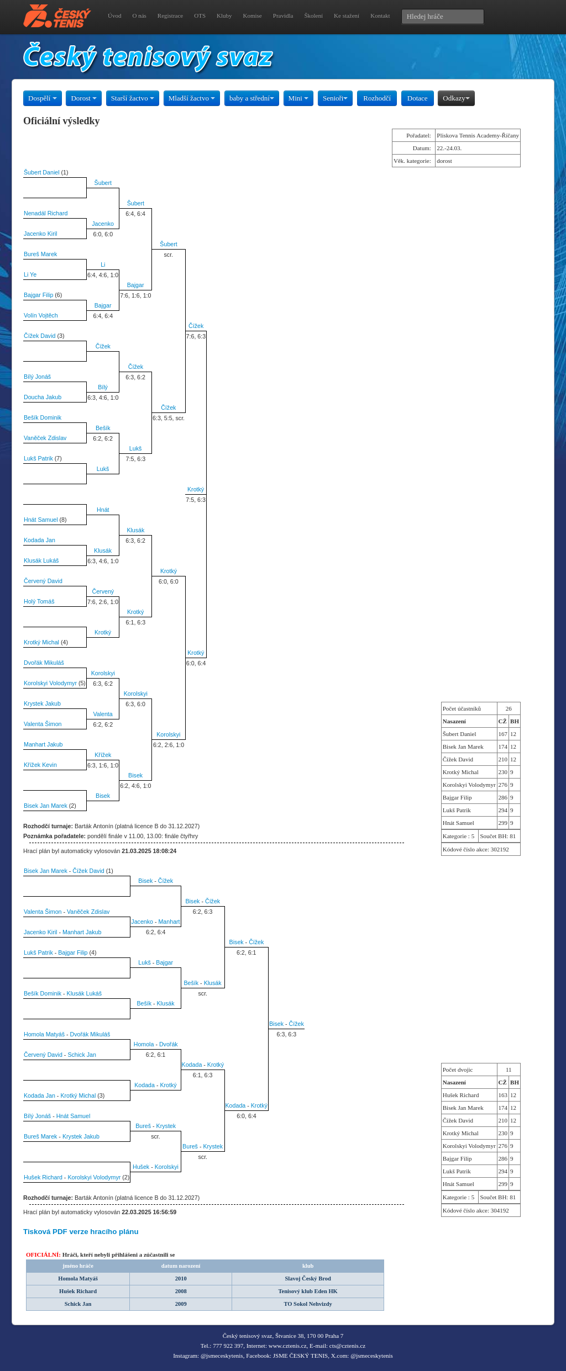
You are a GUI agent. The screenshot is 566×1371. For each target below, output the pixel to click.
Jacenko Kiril (40, 233)
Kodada (192, 1064)
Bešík (103, 428)
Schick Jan (81, 1054)
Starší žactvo (132, 98)
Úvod (114, 15)
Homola (144, 1044)
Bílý (103, 387)
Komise (252, 15)
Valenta (102, 714)
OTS (200, 15)
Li (103, 264)
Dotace (417, 98)
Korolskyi (103, 673)
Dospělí (42, 98)
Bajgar (135, 285)
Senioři (335, 98)
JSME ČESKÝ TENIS (300, 1355)
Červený (103, 591)
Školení (313, 15)
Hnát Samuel (41, 519)
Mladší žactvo (192, 98)
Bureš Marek (40, 254)
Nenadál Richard (45, 213)
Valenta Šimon (43, 724)
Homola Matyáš (44, 1034)
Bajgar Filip (38, 295)
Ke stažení (346, 15)
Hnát (103, 509)
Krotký (195, 489)
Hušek (141, 1166)
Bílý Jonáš (37, 376)
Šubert (103, 182)
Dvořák (168, 1044)
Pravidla (283, 15)
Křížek (103, 754)
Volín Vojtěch (41, 315)
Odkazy (456, 98)
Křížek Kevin (40, 764)
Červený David (43, 581)
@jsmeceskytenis (222, 1355)
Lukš (135, 448)
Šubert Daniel (42, 172)
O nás (139, 15)
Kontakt (380, 15)
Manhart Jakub (43, 744)
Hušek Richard (43, 1177)
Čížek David (39, 335)
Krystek (166, 1126)
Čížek (195, 325)
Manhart (169, 921)
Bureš (143, 1126)
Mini (299, 98)
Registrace (170, 15)
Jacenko (103, 223)
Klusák (135, 530)
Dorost (84, 98)
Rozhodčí (377, 98)
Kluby (224, 15)
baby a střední (251, 98)
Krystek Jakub (42, 703)
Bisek (135, 775)
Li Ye (30, 274)
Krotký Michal (41, 642)
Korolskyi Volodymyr (50, 683)
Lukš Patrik (38, 458)
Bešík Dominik (42, 417)
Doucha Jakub (42, 397)
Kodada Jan (39, 540)
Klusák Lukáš (41, 560)
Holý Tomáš (39, 601)
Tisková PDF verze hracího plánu (81, 1231)
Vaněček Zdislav (45, 438)
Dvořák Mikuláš (44, 662)
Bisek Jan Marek (45, 805)
